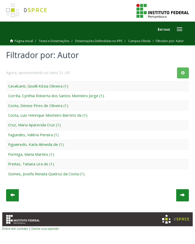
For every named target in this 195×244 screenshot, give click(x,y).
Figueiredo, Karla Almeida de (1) (36, 144)
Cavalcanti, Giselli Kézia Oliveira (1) (38, 86)
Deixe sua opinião (45, 228)
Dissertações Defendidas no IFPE (98, 41)
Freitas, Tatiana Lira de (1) (31, 163)
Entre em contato (15, 228)
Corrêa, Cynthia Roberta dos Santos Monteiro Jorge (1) (56, 95)
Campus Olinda (139, 41)
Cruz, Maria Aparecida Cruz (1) (34, 124)
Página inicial (23, 41)
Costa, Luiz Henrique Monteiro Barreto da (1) (47, 115)
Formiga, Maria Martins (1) (31, 154)
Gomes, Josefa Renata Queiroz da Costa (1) (46, 173)
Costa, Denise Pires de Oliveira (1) (38, 105)
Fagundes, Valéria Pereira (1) (33, 134)
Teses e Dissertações (54, 41)
